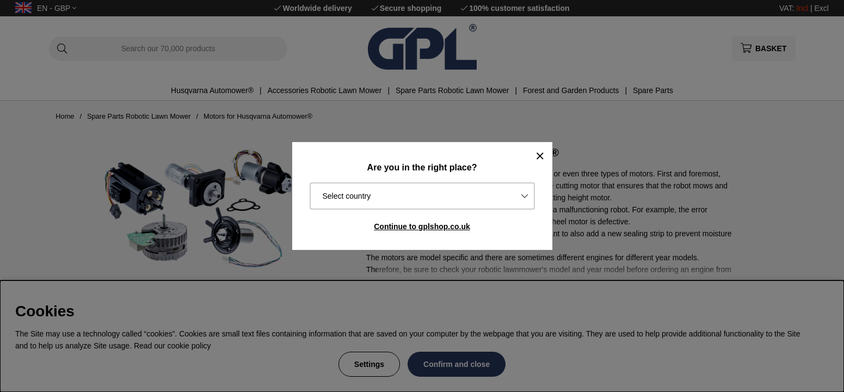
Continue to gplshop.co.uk (422, 226)
